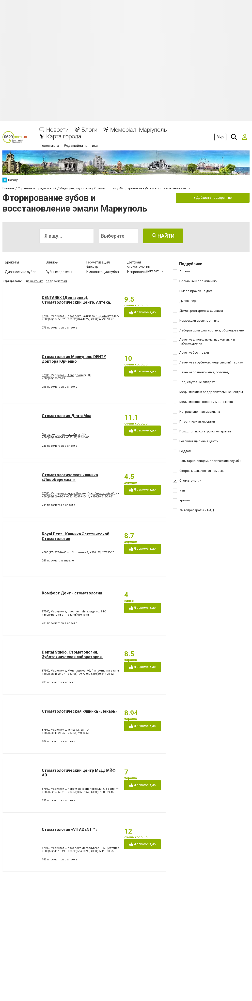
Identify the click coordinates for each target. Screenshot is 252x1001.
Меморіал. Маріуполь (138, 130)
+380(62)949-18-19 (53, 851)
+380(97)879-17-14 (77, 496)
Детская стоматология (138, 264)
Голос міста (50, 146)
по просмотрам (56, 281)
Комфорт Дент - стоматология (72, 593)
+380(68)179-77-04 (77, 673)
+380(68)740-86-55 (77, 733)
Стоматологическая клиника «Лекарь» (79, 711)
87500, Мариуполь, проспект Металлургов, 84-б (74, 611)
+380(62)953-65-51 (53, 792)
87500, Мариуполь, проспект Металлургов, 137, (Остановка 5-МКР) (87, 848)
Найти (163, 236)
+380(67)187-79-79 (53, 378)
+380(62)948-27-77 (53, 673)
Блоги (89, 130)
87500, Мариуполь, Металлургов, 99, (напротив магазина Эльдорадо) (89, 670)
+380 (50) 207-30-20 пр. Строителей (113, 552)
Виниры (52, 262)
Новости (57, 130)
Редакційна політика (81, 146)
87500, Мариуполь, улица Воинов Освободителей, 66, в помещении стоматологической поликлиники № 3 (115, 493)
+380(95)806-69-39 (53, 496)
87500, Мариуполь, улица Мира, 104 (66, 729)
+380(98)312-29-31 (102, 496)
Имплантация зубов (102, 272)
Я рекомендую (142, 312)
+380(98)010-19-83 (77, 614)
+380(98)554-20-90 (77, 851)
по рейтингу (34, 281)
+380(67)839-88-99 (53, 437)
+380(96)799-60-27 (102, 319)
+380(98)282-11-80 (77, 437)
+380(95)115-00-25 (102, 851)
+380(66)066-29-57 (77, 792)
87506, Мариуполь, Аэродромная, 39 (66, 375)
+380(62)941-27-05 (53, 733)
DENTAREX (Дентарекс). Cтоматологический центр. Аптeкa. (76, 300)
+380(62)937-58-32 (53, 319)
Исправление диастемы (138, 274)
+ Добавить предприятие (213, 197)
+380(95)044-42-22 (77, 319)
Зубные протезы (59, 272)
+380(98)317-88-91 (53, 614)
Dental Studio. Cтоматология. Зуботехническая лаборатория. (72, 654)
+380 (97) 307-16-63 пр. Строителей (65, 552)
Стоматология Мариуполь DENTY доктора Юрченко (74, 359)
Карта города (63, 136)
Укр (220, 137)
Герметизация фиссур (98, 264)
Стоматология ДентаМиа (66, 415)
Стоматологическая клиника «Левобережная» (70, 477)
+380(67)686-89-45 (102, 792)
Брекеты (12, 262)
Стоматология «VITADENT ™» (69, 829)
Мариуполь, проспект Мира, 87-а (64, 434)
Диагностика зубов (20, 272)
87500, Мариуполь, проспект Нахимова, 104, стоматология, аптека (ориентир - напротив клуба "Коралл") (113, 316)
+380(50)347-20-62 (102, 673)
